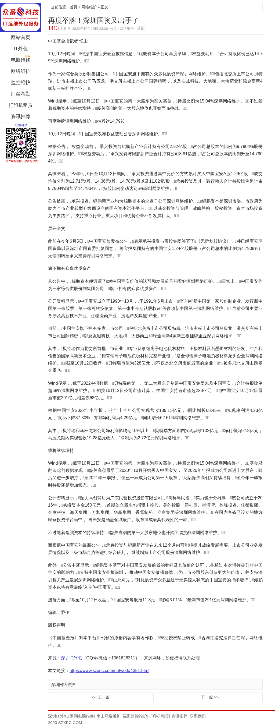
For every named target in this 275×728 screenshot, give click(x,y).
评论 (140, 29)
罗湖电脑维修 (82, 716)
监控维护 (20, 82)
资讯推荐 (20, 116)
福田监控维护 (135, 716)
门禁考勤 (20, 94)
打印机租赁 (21, 105)
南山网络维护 (108, 716)
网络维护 (20, 71)
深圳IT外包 (20, 17)
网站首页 (20, 37)
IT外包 (21, 48)
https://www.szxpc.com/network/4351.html (109, 670)
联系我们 (198, 716)
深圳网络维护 (63, 684)
